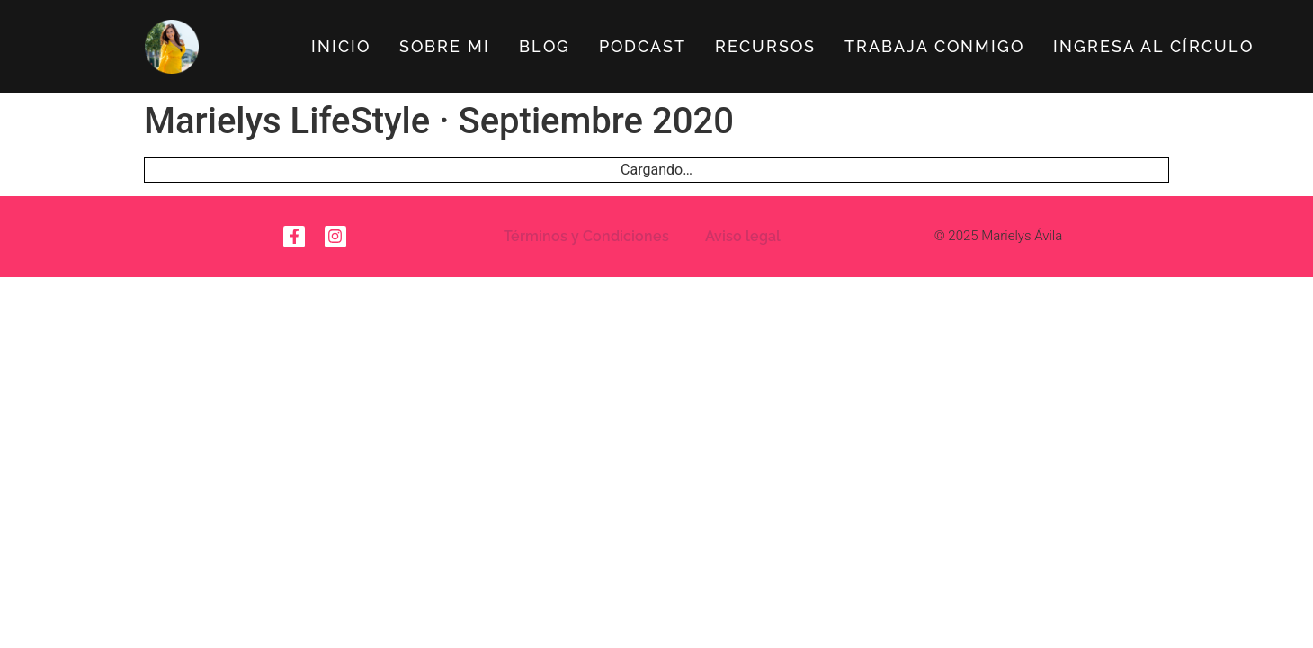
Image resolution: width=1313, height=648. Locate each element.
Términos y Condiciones (586, 236)
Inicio (341, 46)
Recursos (765, 46)
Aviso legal (743, 236)
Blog (544, 46)
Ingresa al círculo (1153, 46)
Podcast (642, 46)
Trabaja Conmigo (934, 46)
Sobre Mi (444, 46)
